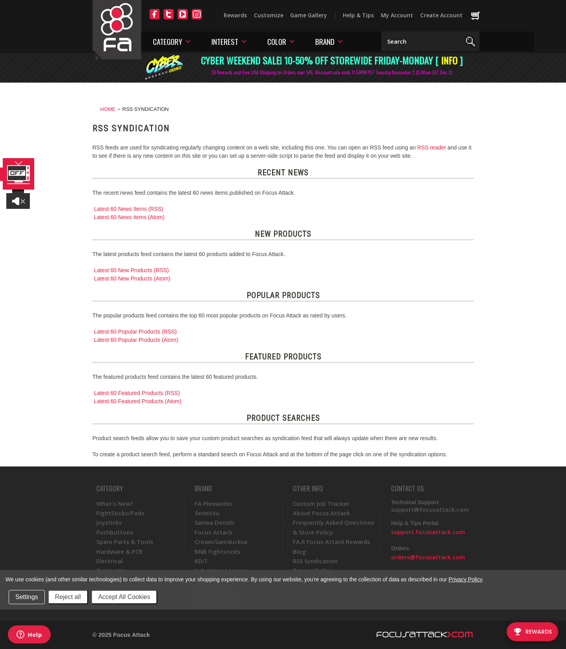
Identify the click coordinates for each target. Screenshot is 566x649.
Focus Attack (213, 532)
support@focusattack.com (430, 509)
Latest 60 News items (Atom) (129, 217)
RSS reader (431, 147)
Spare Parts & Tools (124, 542)
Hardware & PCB (119, 551)
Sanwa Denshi (214, 522)
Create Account (441, 15)
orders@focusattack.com (428, 557)
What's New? (114, 503)
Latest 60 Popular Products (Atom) (136, 340)
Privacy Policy (465, 579)
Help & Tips (358, 15)
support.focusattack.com (428, 532)
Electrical (109, 561)
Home (108, 109)
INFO (449, 60)
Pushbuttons (114, 532)
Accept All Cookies (124, 597)
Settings (26, 597)
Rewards (235, 15)
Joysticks (109, 522)
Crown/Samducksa (221, 542)
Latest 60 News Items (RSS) (129, 209)
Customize (268, 15)
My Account (397, 15)
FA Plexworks (213, 503)
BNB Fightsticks (217, 551)
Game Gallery (308, 15)
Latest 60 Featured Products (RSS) (137, 393)
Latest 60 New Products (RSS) (131, 270)
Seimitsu (207, 513)
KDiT (201, 561)
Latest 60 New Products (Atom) (132, 278)
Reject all (68, 597)
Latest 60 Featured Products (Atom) (138, 401)
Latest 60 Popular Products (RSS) (135, 331)
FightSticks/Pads (120, 513)
